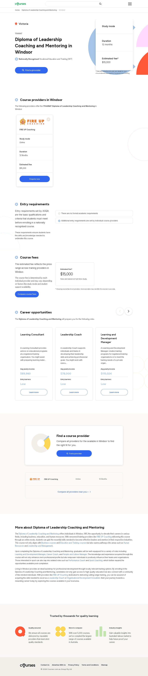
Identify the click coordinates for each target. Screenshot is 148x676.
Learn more (34, 392)
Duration (23, 152)
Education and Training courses (73, 541)
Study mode (25, 139)
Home (17, 10)
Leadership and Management (40, 544)
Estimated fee (26, 164)
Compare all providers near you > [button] (73, 490)
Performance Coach (76, 559)
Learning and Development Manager (30, 553)
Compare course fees (27, 294)
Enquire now (34, 179)
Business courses (48, 541)
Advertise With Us (59, 664)
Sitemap (104, 664)
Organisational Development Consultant (83, 577)
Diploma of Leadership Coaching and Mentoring (39, 10)
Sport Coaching (95, 559)
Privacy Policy (73, 664)
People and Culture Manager (75, 553)
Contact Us (45, 664)
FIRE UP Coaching (104, 535)
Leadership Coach (56, 577)
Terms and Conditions (90, 664)
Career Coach (52, 553)
